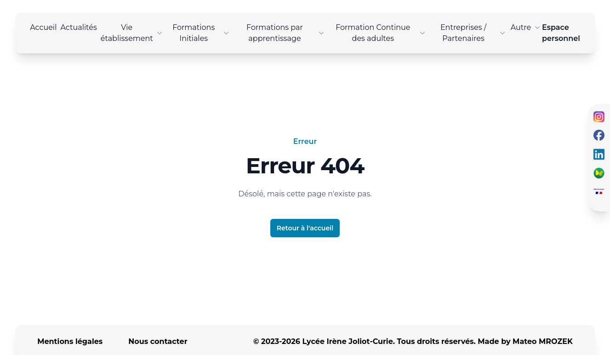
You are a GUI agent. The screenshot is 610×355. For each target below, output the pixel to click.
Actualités (78, 27)
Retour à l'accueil (305, 228)
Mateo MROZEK (543, 341)
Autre (526, 27)
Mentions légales (70, 341)
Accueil (43, 27)
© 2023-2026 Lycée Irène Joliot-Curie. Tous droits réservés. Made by (413, 341)
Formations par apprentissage (286, 33)
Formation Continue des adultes (381, 33)
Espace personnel (561, 33)
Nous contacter (157, 341)
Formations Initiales (201, 33)
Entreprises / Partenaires (473, 33)
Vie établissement (132, 33)
